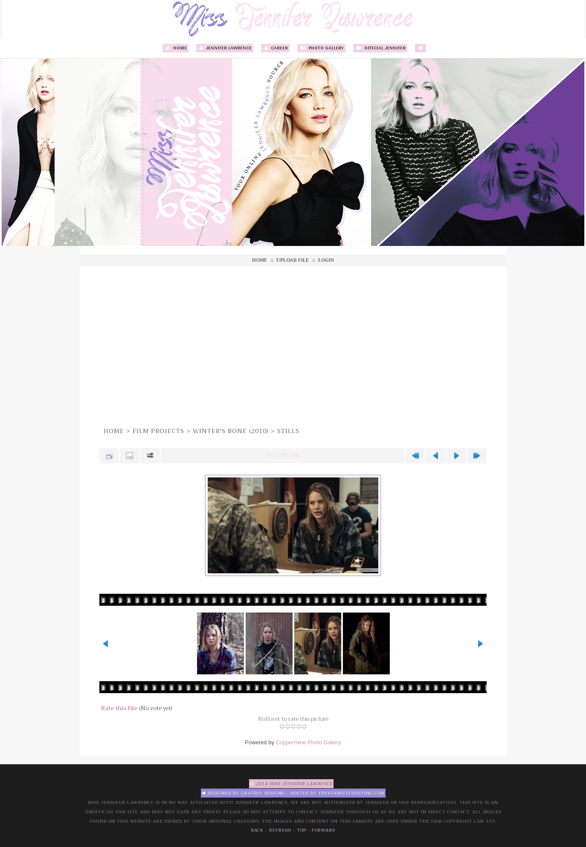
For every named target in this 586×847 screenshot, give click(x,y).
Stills (288, 431)
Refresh (280, 830)
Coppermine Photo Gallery (308, 742)
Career (275, 48)
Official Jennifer (380, 48)
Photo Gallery (321, 48)
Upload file (292, 260)
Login (326, 260)
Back (257, 830)
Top (301, 830)
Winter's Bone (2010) (231, 431)
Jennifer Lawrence (225, 48)
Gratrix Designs (262, 793)
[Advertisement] (293, 345)
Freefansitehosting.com (352, 793)
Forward (323, 830)
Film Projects (158, 431)
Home (175, 48)
